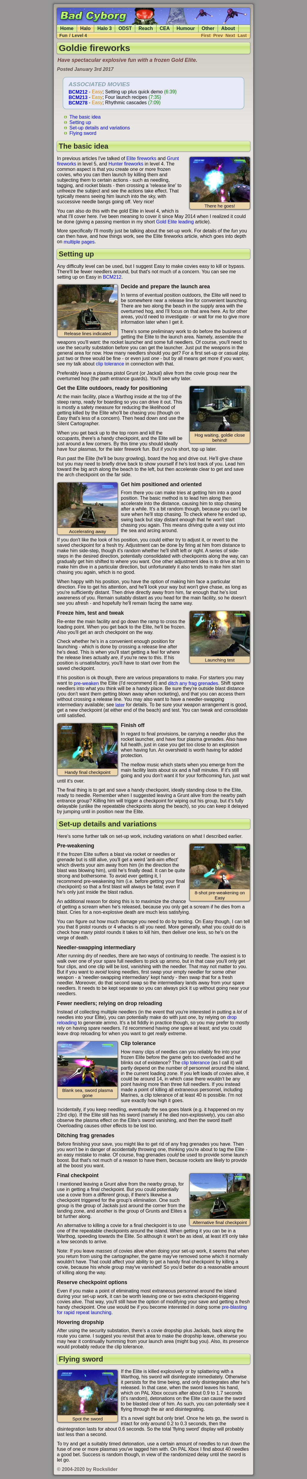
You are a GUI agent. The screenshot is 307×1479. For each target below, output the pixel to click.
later (120, 704)
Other (208, 28)
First (206, 35)
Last (242, 35)
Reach (146, 28)
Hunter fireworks (126, 163)
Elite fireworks (141, 158)
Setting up (80, 122)
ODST (125, 28)
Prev (218, 35)
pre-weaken (86, 683)
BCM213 (78, 97)
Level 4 (79, 35)
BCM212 (78, 91)
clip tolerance (110, 363)
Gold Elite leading (175, 221)
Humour (186, 28)
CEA (165, 28)
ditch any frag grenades (193, 683)
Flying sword (83, 132)
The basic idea (85, 116)
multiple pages (79, 241)
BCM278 (78, 102)
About (228, 28)
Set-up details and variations (100, 127)
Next (230, 35)
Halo (85, 28)
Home (66, 28)
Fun (63, 35)
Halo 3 (104, 28)
